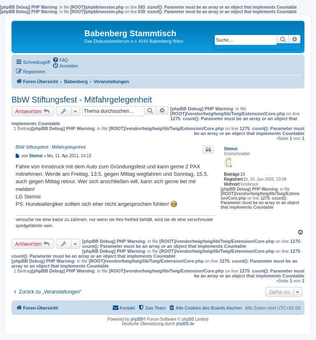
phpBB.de (185, 323)
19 (242, 174)
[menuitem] (60, 60)
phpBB (136, 319)
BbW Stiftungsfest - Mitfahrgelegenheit (82, 99)
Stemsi (230, 149)
